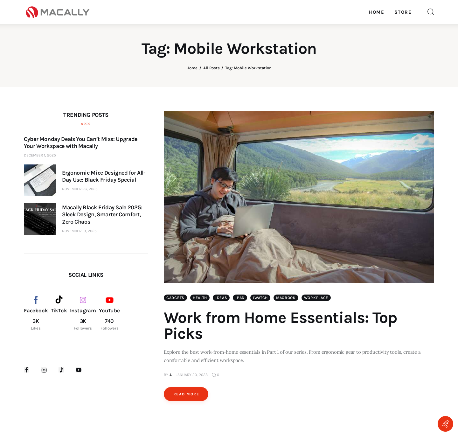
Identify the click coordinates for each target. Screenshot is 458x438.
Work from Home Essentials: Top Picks (280, 325)
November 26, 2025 (80, 189)
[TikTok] (59, 313)
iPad (240, 297)
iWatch (260, 297)
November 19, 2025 (79, 231)
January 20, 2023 (192, 374)
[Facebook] (36, 313)
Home (192, 68)
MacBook (286, 297)
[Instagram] (83, 313)
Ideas (221, 297)
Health (200, 297)
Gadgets (175, 297)
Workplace (316, 297)
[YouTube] (109, 313)
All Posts (211, 68)
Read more (186, 394)
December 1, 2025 (40, 155)
